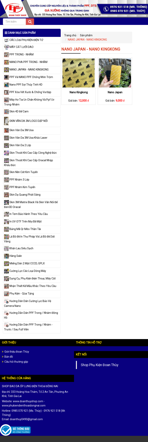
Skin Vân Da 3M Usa (19, 130)
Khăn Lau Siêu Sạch (18, 248)
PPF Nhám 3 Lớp (16, 179)
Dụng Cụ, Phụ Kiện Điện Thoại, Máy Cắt (30, 278)
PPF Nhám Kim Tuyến (19, 187)
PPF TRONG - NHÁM (19, 54)
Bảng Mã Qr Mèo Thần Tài (22, 229)
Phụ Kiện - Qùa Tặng (19, 293)
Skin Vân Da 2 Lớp (17, 145)
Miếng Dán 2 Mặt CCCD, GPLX (24, 263)
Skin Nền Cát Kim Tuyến (21, 172)
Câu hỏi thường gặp (16, 361)
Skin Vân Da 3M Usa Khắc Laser (25, 137)
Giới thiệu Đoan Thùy (16, 351)
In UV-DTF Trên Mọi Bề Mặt (23, 221)
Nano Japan (115, 92)
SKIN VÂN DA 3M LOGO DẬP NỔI (26, 120)
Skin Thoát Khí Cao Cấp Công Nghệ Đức (30, 152)
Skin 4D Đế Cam (16, 111)
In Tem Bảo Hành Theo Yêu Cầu (26, 213)
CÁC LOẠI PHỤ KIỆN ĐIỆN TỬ (23, 40)
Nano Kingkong (79, 92)
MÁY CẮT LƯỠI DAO (19, 46)
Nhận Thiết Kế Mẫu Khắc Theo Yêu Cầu (30, 286)
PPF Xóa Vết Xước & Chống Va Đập (27, 92)
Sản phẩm (86, 35)
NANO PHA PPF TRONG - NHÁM (25, 62)
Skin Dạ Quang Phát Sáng (22, 194)
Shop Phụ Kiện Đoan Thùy (99, 365)
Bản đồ (8, 356)
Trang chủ (70, 35)
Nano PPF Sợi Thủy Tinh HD (23, 84)
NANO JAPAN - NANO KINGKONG (26, 69)
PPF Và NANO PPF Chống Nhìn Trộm (28, 77)
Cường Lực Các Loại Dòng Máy (25, 270)
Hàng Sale (13, 255)
